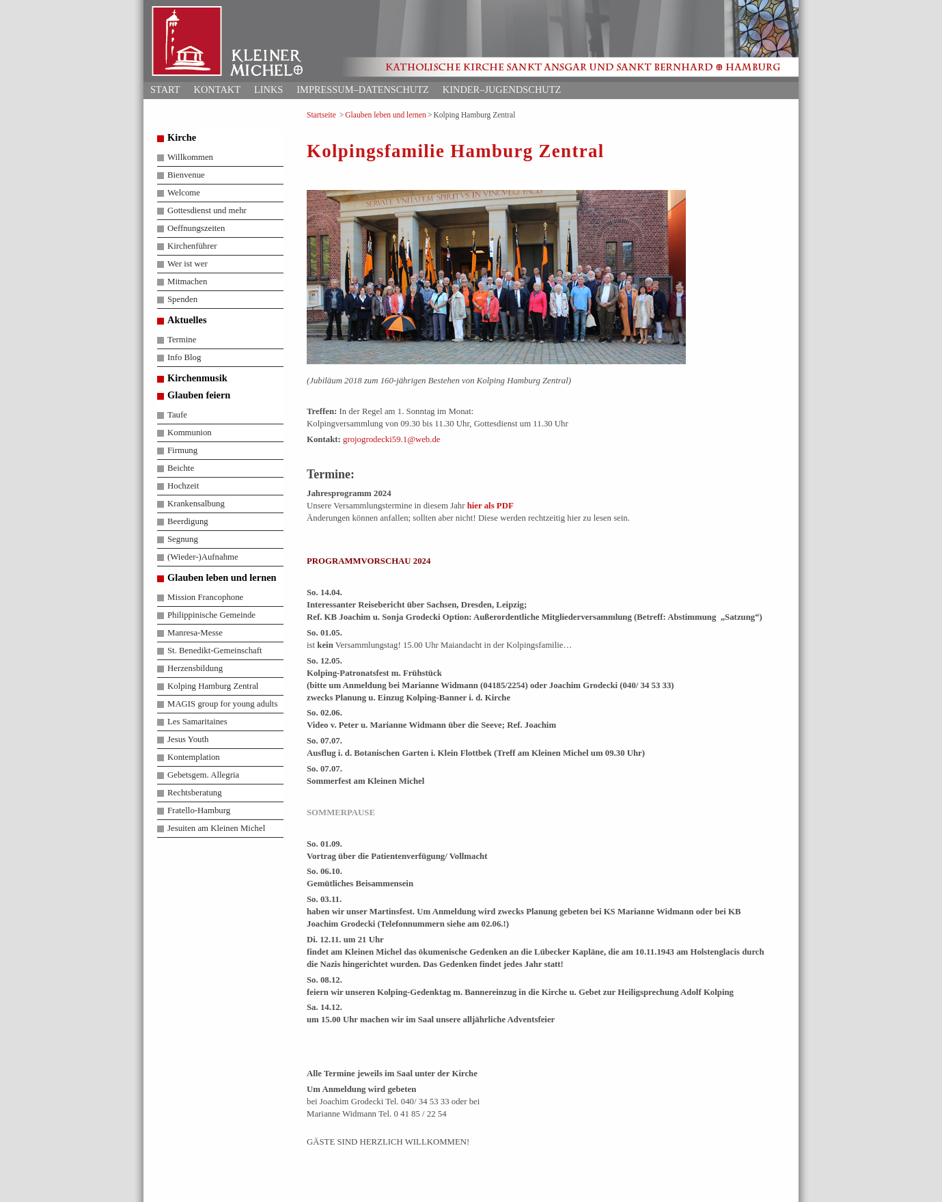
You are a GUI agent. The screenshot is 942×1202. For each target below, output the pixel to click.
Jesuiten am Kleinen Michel (216, 828)
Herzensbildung (195, 668)
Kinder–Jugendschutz (502, 89)
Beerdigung (187, 521)
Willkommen (190, 157)
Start (165, 89)
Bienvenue (186, 175)
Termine (181, 339)
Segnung (182, 539)
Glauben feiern (198, 395)
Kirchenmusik (197, 377)
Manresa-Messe (195, 633)
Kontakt (217, 89)
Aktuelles (187, 319)
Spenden (182, 299)
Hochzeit (183, 486)
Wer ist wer (187, 264)
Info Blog (184, 357)
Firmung (182, 450)
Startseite (321, 115)
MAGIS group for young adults (222, 704)
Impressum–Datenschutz (362, 89)
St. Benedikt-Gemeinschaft (214, 650)
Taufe (177, 415)
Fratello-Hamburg (198, 810)
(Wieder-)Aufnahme (202, 557)
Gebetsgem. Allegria (203, 775)
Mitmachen (187, 281)
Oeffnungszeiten (196, 228)
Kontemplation (193, 757)
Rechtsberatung (194, 792)
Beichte (180, 468)
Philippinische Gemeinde (211, 615)
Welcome (183, 192)
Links (268, 89)
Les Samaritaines (197, 721)
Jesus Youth (187, 739)
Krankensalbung (196, 503)
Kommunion (189, 432)
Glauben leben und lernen (385, 115)
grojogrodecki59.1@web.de (392, 439)
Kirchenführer (192, 246)
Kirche (181, 137)
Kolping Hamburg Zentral (212, 686)
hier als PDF (490, 505)
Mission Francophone (205, 597)
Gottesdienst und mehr (207, 210)
